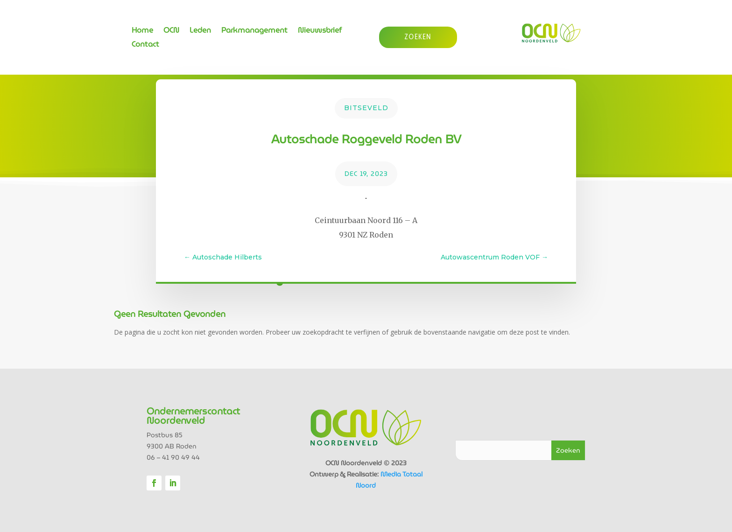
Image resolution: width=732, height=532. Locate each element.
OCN (171, 31)
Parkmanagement (254, 31)
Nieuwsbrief (320, 31)
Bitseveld (366, 108)
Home (142, 31)
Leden (200, 31)
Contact (145, 45)
